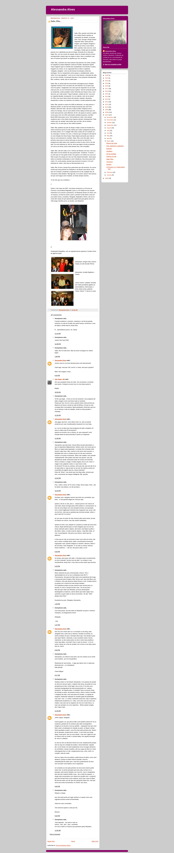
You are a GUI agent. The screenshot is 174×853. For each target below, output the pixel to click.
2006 (107, 178)
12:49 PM (58, 344)
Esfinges (109, 148)
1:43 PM (57, 604)
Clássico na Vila (111, 156)
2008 (107, 112)
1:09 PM (57, 356)
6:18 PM (57, 551)
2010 (107, 107)
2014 (107, 96)
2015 (107, 94)
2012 (107, 102)
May (108, 136)
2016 (107, 91)
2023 (107, 78)
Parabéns (109, 151)
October (109, 122)
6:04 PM (57, 786)
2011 (107, 104)
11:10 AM (58, 333)
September (110, 125)
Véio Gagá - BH (60, 379)
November (110, 120)
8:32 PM (57, 650)
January (109, 175)
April (108, 138)
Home (73, 841)
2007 (107, 115)
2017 (107, 88)
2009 (107, 109)
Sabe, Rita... (110, 159)
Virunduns (109, 162)
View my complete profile (113, 64)
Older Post (95, 841)
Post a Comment (55, 834)
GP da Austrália (111, 154)
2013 (107, 99)
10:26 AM (58, 392)
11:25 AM (58, 711)
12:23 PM (58, 491)
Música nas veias (111, 143)
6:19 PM (57, 566)
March (109, 141)
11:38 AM (58, 438)
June (108, 133)
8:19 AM (57, 375)
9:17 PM (57, 675)
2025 (107, 75)
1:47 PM (57, 625)
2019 (107, 83)
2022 (107, 81)
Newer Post (51, 841)
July (108, 130)
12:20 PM (58, 478)
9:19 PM (57, 816)
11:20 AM (58, 415)
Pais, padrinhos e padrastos (115, 146)
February (110, 172)
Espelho (109, 164)
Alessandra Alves (63, 9)
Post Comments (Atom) (63, 845)
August (109, 128)
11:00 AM (58, 830)
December (110, 117)
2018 (107, 86)
